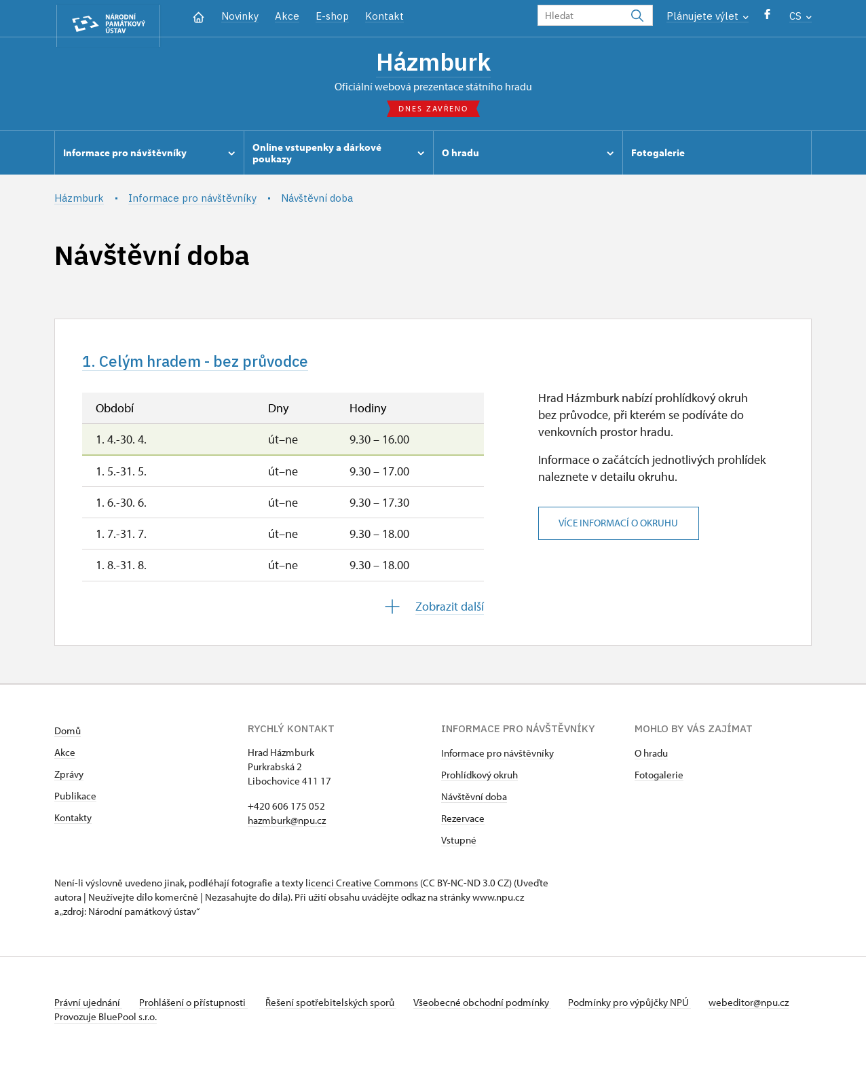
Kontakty (73, 823)
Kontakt (384, 16)
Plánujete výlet (707, 16)
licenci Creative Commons (361, 888)
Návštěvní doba (474, 802)
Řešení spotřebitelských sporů (339, 1008)
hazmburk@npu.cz (287, 826)
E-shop (332, 16)
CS (800, 16)
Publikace (75, 801)
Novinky (240, 16)
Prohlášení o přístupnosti (198, 1008)
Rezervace (463, 824)
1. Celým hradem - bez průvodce (211, 365)
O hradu (651, 759)
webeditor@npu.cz (94, 1022)
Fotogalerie (659, 780)
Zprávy (68, 780)
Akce (287, 16)
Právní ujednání (88, 1008)
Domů (67, 736)
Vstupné (458, 846)
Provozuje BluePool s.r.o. (105, 1036)
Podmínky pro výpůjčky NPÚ (646, 1008)
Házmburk (433, 63)
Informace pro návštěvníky (497, 759)
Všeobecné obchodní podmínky (496, 1008)
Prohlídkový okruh (479, 780)
